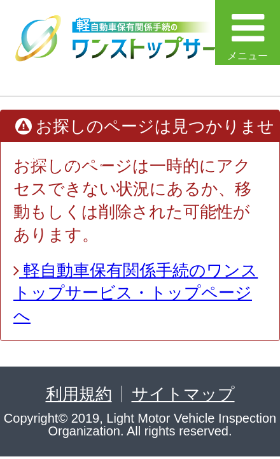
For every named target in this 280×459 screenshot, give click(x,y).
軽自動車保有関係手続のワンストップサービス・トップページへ (135, 293)
